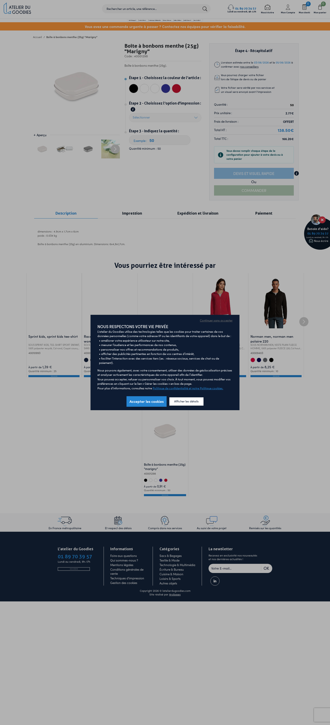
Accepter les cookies (146, 401)
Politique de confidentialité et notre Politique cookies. (188, 388)
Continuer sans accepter (216, 320)
